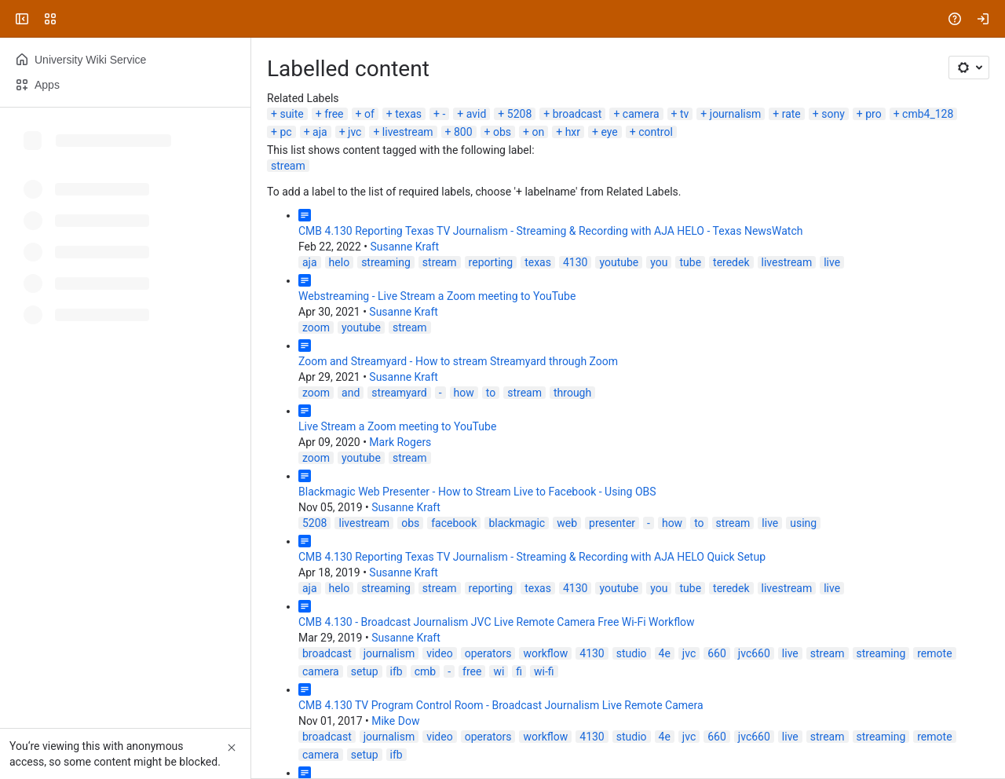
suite (291, 114)
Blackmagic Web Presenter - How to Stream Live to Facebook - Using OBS (477, 491)
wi (498, 671)
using (803, 523)
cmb (425, 671)
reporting (491, 262)
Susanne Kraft (404, 246)
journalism (735, 114)
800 (463, 132)
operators (488, 653)
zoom (316, 327)
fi (519, 671)
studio (631, 653)
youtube (618, 262)
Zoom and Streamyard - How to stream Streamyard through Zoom (458, 361)
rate (791, 114)
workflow (545, 653)
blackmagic (516, 523)
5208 (519, 114)
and (351, 392)
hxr (572, 132)
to (490, 392)
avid (476, 114)
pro (873, 114)
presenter (612, 523)
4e (665, 653)
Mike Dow (395, 721)
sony (833, 114)
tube (690, 262)
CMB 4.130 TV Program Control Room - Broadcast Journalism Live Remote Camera (501, 705)
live (832, 262)
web (567, 523)
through (572, 392)
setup (364, 671)
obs (502, 132)
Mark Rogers (400, 442)
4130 (575, 262)
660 (716, 653)
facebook (454, 523)
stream (288, 165)
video (439, 653)
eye (609, 132)
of (369, 114)
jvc (354, 132)
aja (319, 132)
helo (339, 262)
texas (408, 114)
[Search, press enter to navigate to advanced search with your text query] (499, 18)
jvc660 (754, 653)
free (333, 114)
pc (285, 132)
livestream (407, 132)
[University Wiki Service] (72, 18)
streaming (386, 262)
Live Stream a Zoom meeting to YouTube (397, 426)
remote (934, 653)
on (538, 132)
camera (641, 114)
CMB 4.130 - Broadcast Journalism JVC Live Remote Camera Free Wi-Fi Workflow (496, 622)
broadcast (577, 114)
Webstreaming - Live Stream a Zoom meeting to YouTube (437, 296)
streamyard (398, 392)
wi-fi (544, 671)
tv (684, 114)
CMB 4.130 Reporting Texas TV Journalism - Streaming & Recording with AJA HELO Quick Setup (532, 556)
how (464, 392)
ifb (396, 671)
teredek (731, 262)
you (658, 262)
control (655, 132)
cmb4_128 (927, 114)
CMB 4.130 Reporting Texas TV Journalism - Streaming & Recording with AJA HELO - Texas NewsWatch (550, 231)
